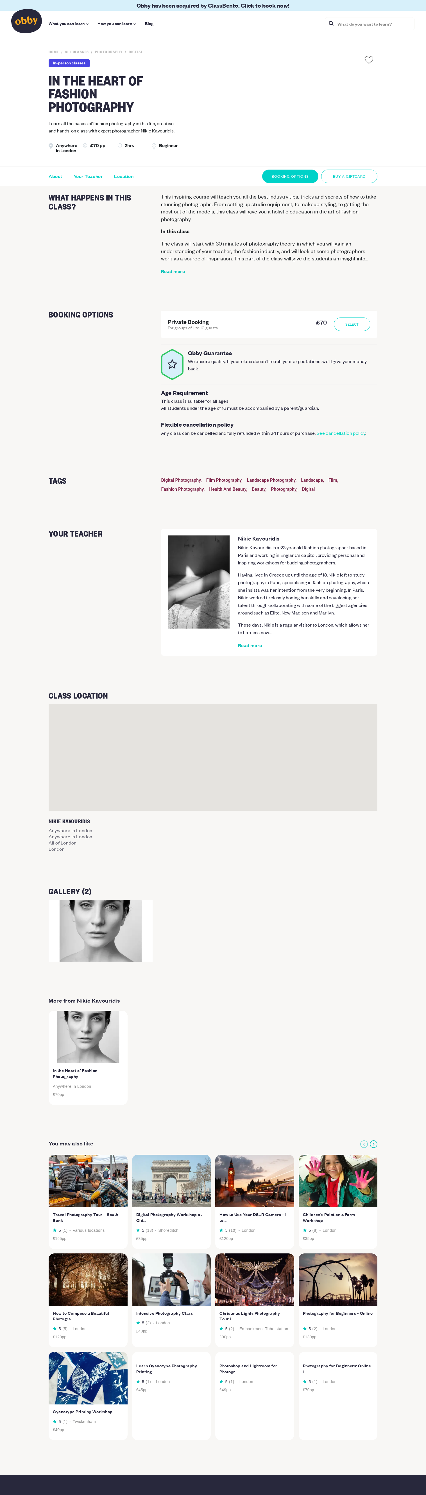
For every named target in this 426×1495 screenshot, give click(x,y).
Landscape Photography (271, 480)
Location (123, 176)
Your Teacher (88, 176)
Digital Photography (181, 480)
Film (332, 480)
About (55, 176)
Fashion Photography (182, 489)
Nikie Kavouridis (258, 538)
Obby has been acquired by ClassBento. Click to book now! (213, 5)
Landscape (312, 480)
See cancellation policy (341, 433)
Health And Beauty (227, 489)
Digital (308, 489)
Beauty (259, 489)
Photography (283, 489)
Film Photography (223, 480)
